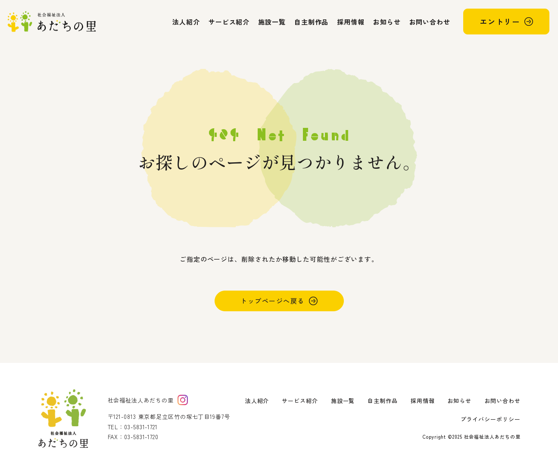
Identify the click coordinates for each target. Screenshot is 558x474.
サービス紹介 (229, 21)
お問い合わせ (429, 21)
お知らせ (387, 21)
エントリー (500, 21)
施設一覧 (272, 21)
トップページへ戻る (272, 300)
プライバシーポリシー (491, 419)
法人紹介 (186, 21)
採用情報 (351, 21)
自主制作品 (311, 21)
